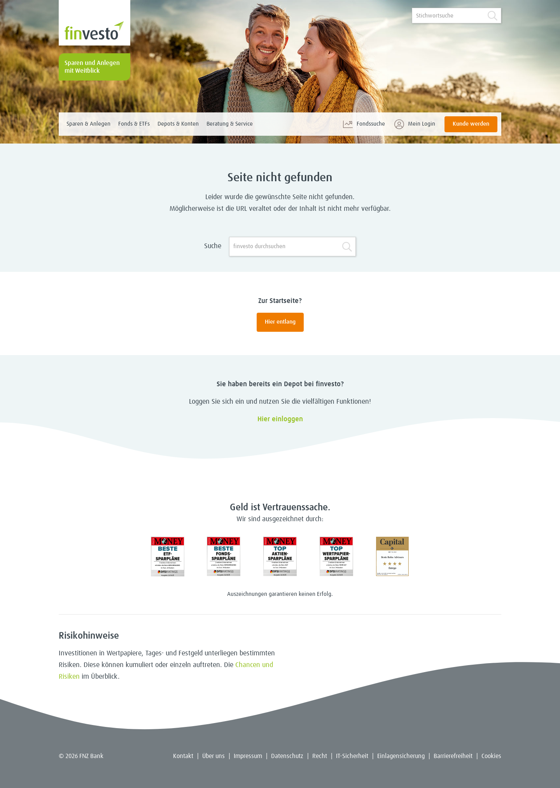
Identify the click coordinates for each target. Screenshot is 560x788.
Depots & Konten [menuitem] (178, 124)
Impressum (248, 756)
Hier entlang (280, 322)
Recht (319, 756)
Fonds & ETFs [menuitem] (134, 124)
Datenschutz (287, 756)
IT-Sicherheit (352, 756)
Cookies (491, 756)
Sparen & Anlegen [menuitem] (88, 124)
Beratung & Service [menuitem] (229, 124)
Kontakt (183, 756)
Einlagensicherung (401, 756)
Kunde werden (471, 124)
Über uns (213, 756)
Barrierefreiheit (453, 756)
